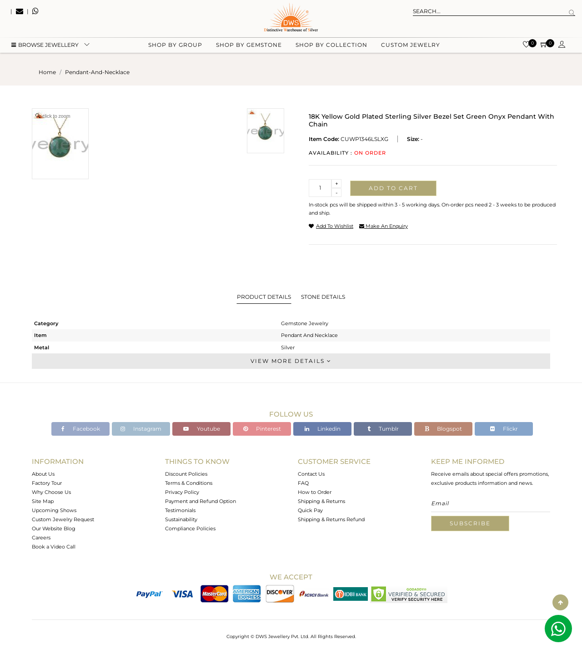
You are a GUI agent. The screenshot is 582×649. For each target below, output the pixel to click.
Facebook (80, 428)
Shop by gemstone (249, 45)
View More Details (291, 360)
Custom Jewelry (410, 45)
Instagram (140, 428)
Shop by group (175, 45)
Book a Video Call (53, 546)
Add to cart (393, 188)
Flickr (504, 428)
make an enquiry (383, 226)
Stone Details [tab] (323, 296)
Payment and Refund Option (200, 501)
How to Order (314, 492)
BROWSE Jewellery (45, 45)
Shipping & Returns (321, 501)
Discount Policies (186, 474)
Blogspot (443, 428)
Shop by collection (331, 45)
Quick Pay (310, 510)
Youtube (201, 428)
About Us (43, 474)
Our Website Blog (53, 528)
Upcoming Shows (54, 510)
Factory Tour (47, 483)
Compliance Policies (190, 528)
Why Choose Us (51, 492)
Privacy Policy (182, 492)
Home (47, 72)
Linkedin (323, 428)
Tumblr (383, 428)
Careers (41, 537)
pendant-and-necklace (97, 72)
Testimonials (180, 510)
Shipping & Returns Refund (331, 519)
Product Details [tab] (264, 296)
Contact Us (311, 474)
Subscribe (470, 523)
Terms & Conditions (188, 483)
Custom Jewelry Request (63, 519)
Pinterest (262, 428)
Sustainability (181, 519)
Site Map (43, 501)
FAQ (303, 483)
